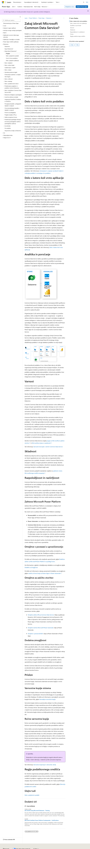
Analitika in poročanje (75, 25)
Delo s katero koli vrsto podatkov (78, 21)
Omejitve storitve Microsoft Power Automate (40, 628)
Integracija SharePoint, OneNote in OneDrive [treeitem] (13, 100)
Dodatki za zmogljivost (31, 567)
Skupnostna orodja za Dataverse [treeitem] (13, 130)
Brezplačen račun (69, 6)
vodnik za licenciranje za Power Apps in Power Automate (44, 573)
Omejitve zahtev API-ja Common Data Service (41, 615)
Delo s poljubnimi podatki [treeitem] (12, 56)
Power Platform (33, 18)
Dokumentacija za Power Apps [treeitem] (11, 23)
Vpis (87, 2)
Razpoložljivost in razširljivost (77, 32)
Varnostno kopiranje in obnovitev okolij (44, 764)
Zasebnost (52, 848)
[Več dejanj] (63, 18)
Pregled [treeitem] (8, 53)
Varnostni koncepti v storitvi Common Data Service (48, 446)
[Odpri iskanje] (83, 2)
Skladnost (72, 30)
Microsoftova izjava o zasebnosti (41, 443)
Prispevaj (45, 848)
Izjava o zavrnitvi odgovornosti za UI (11, 848)
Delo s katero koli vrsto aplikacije (78, 23)
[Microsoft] (3, 2)
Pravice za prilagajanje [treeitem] (10, 112)
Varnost (72, 27)
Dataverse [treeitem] (7, 46)
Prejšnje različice (26, 848)
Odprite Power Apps (82, 6)
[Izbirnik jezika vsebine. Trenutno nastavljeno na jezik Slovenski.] (6, 844)
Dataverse (48, 18)
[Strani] (20, 16)
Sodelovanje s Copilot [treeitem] (10, 67)
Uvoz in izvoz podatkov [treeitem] (12, 58)
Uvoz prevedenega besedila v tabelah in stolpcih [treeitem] (12, 109)
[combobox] (11, 20)
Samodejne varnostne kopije (47, 699)
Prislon (72, 34)
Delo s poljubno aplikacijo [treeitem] (12, 60)
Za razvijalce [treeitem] (8, 128)
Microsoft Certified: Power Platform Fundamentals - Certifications (42, 820)
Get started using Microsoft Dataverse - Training (37, 810)
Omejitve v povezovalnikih (35, 633)
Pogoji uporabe (81, 848)
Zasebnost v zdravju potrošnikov (66, 848)
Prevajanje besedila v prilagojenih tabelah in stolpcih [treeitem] (13, 105)
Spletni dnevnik (36, 848)
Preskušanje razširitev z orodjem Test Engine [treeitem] (13, 75)
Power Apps (42, 18)
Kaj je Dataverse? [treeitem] (9, 49)
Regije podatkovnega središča (77, 36)
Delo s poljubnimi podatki (32, 795)
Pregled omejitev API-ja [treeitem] (10, 115)
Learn (26, 18)
